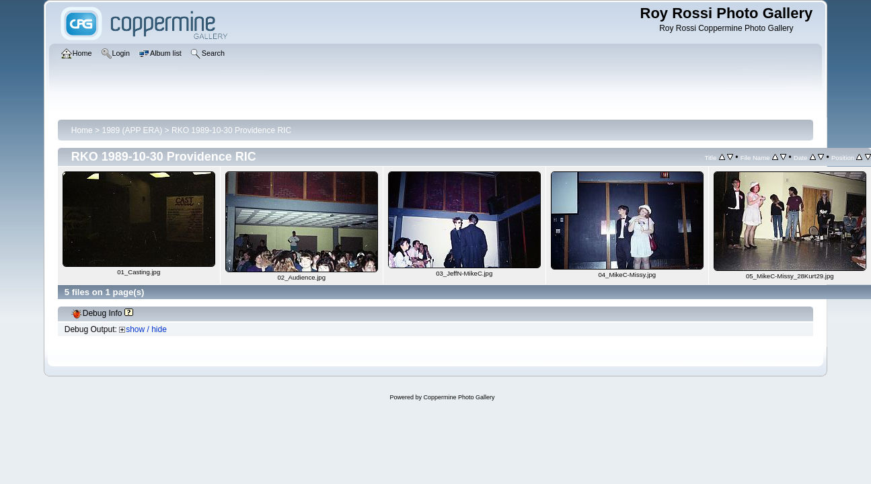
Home (82, 130)
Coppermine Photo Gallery (458, 397)
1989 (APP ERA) (132, 130)
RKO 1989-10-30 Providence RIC (231, 130)
